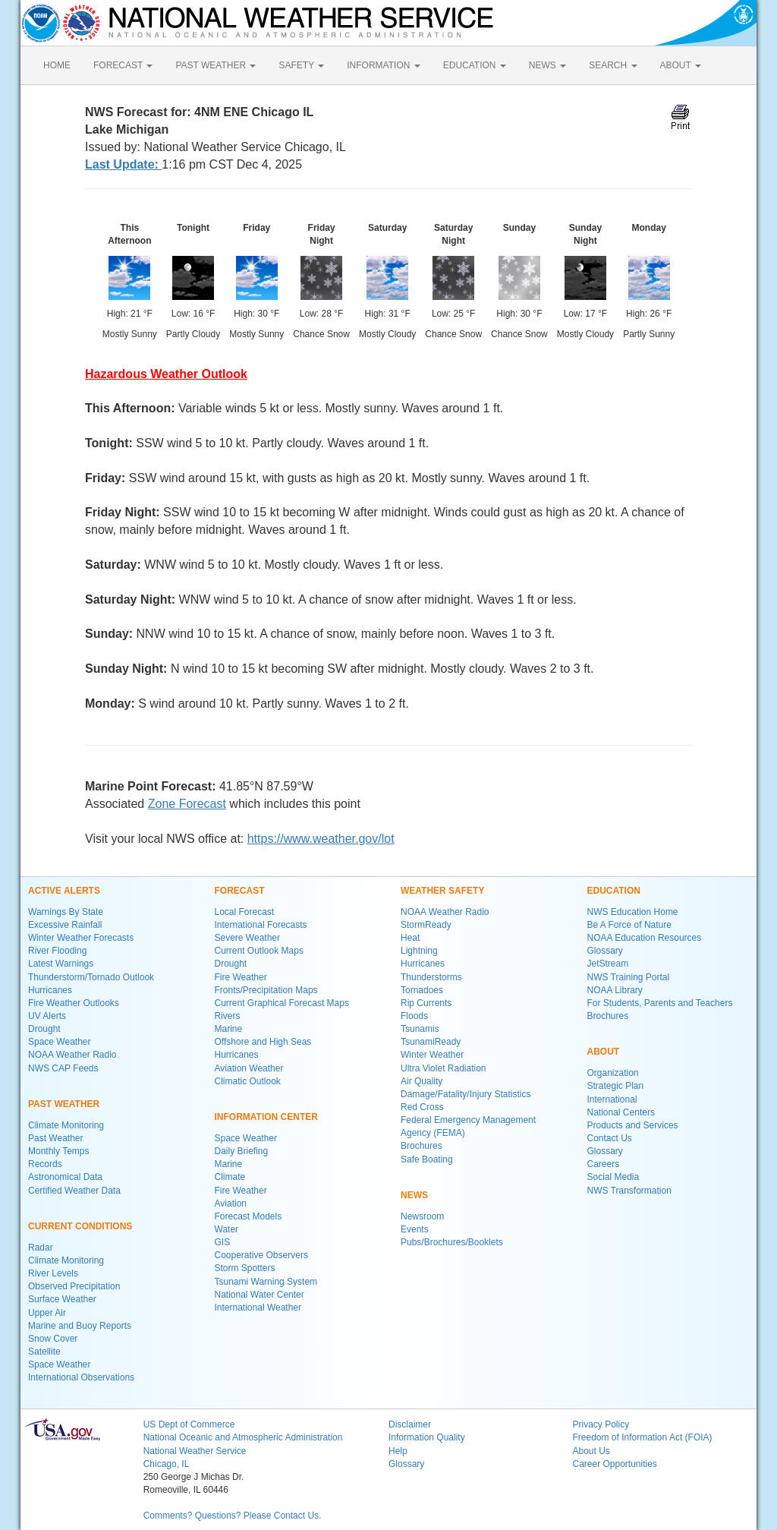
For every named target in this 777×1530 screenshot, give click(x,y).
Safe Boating (427, 1159)
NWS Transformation (629, 1190)
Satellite (44, 1351)
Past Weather (55, 1138)
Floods (414, 1016)
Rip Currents (426, 1003)
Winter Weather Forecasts (81, 937)
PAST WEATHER (215, 65)
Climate (230, 1177)
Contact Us (609, 1138)
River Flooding (57, 950)
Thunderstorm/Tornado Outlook (91, 977)
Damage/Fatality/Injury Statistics (465, 1094)
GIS (223, 1242)
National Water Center (259, 1294)
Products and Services (632, 1125)
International (612, 1099)
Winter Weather (432, 1054)
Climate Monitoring (66, 1125)
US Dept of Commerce (189, 1424)
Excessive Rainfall (65, 925)
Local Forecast (245, 912)
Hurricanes (50, 990)
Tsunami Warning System (266, 1281)
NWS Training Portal (628, 977)
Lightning (419, 950)
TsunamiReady (431, 1041)
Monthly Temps (58, 1151)
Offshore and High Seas (263, 1041)
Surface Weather (62, 1299)
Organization (613, 1073)
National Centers (621, 1112)
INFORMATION (383, 65)
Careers (603, 1164)
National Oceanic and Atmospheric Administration (243, 1437)
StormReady (426, 925)
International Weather (258, 1307)
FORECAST (123, 65)
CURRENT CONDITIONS (80, 1226)
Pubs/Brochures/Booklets (452, 1242)
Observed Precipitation (74, 1286)
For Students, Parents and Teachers (660, 1003)
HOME (57, 65)
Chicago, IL (166, 1464)
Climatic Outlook (248, 1081)
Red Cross (422, 1107)
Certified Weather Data (74, 1190)
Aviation (231, 1203)
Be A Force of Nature (629, 925)
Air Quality (421, 1081)
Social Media (613, 1177)
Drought (44, 1029)
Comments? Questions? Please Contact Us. (232, 1515)
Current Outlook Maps (259, 950)
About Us (590, 1451)
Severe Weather (248, 937)
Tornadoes (422, 990)
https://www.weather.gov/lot (321, 838)
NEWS (547, 65)
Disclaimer (409, 1424)
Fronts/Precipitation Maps (266, 990)
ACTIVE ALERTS (64, 890)
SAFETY (301, 65)
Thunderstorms (431, 977)
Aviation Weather (249, 1068)
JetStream (608, 963)
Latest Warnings (60, 963)
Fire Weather (241, 977)
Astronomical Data (65, 1177)
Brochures (421, 1145)
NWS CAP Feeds (63, 1068)
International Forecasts (261, 925)
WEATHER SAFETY (442, 890)
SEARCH (613, 65)
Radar (40, 1247)
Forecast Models (248, 1216)
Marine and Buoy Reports (79, 1325)
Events (415, 1229)
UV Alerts (47, 1016)
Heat (410, 937)
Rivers (228, 1016)
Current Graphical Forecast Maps (282, 1003)
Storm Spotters (245, 1268)
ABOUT (680, 65)
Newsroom (422, 1216)
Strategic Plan (615, 1085)
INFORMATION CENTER (266, 1117)
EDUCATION (474, 65)
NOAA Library (615, 990)
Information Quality (426, 1437)
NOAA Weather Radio (72, 1054)
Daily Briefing (242, 1151)
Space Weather (59, 1041)
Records (45, 1164)
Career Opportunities (614, 1464)
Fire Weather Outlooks (73, 1003)
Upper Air (47, 1313)
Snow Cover (52, 1338)
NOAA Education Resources (644, 937)
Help (397, 1451)
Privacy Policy (600, 1424)
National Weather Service (195, 1451)
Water (227, 1229)
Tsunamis (420, 1029)
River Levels (53, 1273)
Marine (229, 1029)
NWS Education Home (632, 912)
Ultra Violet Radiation (443, 1068)
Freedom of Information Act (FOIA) (642, 1437)
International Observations (81, 1377)
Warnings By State (65, 912)
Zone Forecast (187, 803)
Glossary (605, 950)
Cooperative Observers (261, 1255)
